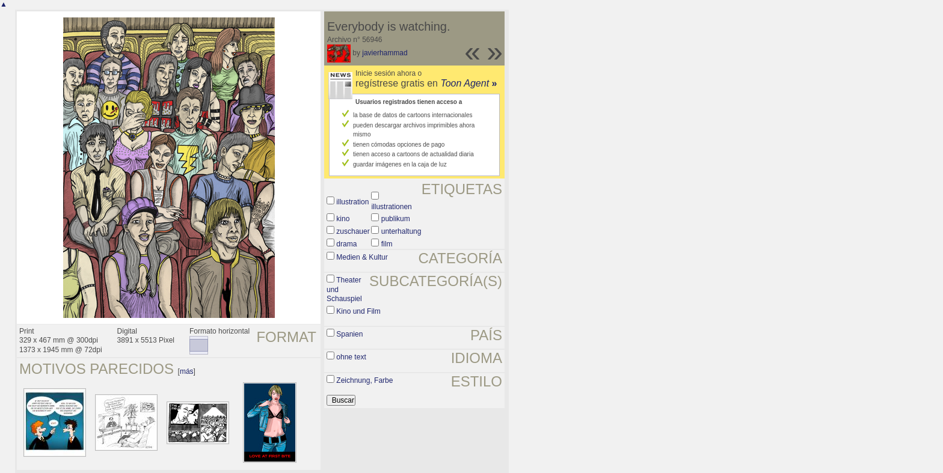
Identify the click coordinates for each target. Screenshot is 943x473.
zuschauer (352, 231)
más (187, 371)
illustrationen (391, 207)
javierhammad (384, 53)
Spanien (349, 334)
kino (342, 219)
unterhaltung (401, 231)
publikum (395, 219)
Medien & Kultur (361, 257)
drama (346, 244)
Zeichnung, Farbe (364, 380)
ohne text (351, 357)
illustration (352, 202)
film (387, 244)
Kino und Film (358, 311)
